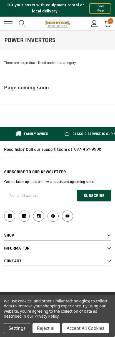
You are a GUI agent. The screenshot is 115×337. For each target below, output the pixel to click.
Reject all (46, 328)
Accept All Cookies (85, 328)
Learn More (100, 8)
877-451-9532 (87, 149)
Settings (17, 328)
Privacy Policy (46, 316)
